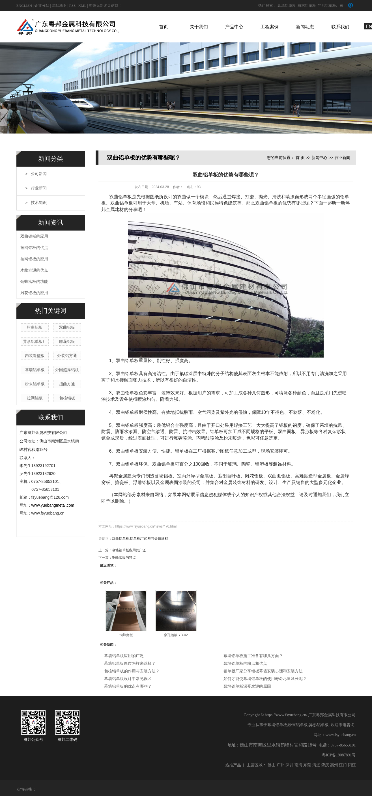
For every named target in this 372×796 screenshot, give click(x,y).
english (24, 5)
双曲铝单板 (120, 539)
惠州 (334, 765)
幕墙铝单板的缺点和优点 (245, 663)
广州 (281, 765)
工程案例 (270, 26)
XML (82, 5)
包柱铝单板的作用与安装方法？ (132, 671)
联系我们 (340, 26)
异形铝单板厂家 (330, 5)
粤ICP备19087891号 (339, 755)
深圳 (289, 765)
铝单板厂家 (138, 539)
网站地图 (59, 5)
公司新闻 (39, 174)
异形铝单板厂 (35, 341)
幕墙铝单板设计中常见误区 (128, 678)
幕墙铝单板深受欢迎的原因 (247, 686)
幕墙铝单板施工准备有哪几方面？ (253, 655)
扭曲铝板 (35, 327)
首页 (163, 26)
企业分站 (42, 5)
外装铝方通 (67, 355)
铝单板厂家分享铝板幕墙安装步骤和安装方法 (263, 671)
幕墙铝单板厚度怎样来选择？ (130, 663)
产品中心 (234, 26)
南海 (298, 765)
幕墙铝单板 (287, 5)
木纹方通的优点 (34, 270)
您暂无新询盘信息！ (105, 5)
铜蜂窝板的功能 (34, 281)
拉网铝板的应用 (34, 259)
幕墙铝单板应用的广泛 (129, 550)
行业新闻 (39, 188)
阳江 (352, 765)
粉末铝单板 (307, 5)
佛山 (272, 765)
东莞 (307, 765)
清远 (316, 765)
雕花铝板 (67, 341)
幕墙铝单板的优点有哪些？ (128, 686)
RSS (72, 5)
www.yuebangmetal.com (52, 505)
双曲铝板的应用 (34, 236)
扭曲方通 (67, 384)
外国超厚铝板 (67, 369)
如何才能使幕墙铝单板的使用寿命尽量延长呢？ (265, 678)
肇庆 (325, 765)
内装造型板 (35, 355)
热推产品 (233, 765)
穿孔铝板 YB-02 (176, 635)
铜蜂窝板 (126, 635)
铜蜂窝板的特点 (124, 558)
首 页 (300, 157)
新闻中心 (319, 157)
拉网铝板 (35, 398)
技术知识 (39, 203)
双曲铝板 (67, 327)
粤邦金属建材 (158, 539)
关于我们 (199, 26)
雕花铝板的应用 (34, 293)
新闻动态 (305, 26)
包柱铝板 (67, 398)
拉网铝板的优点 (34, 247)
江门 (343, 765)
